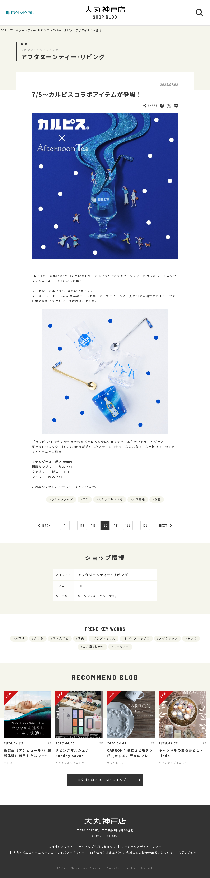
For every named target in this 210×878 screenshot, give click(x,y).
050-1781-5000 (108, 836)
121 (116, 525)
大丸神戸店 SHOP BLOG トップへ (109, 780)
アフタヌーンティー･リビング (29, 30)
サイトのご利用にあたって (97, 846)
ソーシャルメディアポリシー (141, 846)
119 (93, 525)
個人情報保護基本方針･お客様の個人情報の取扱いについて (131, 852)
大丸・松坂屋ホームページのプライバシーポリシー (49, 852)
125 (145, 525)
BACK (44, 525)
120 (105, 525)
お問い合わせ (187, 852)
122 (128, 525)
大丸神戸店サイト (61, 846)
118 (82, 525)
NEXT (165, 525)
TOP (4, 30)
